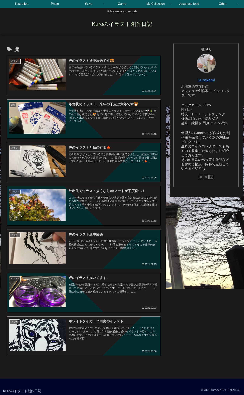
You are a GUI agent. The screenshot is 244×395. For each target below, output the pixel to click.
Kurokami (206, 80)
